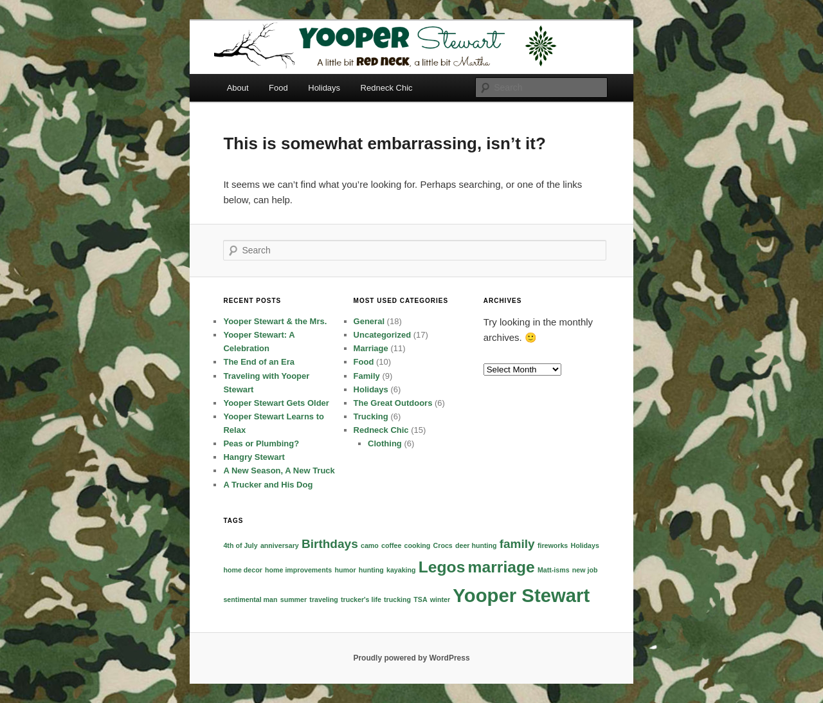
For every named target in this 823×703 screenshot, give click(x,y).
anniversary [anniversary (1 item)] (279, 545)
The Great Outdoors (393, 403)
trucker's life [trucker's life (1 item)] (361, 599)
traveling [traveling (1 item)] (323, 599)
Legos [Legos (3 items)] (442, 567)
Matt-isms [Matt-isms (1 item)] (554, 570)
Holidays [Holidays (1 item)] (584, 545)
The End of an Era (258, 362)
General (369, 321)
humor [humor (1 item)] (345, 570)
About (238, 88)
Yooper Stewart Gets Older (276, 403)
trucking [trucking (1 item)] (397, 599)
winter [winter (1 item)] (440, 599)
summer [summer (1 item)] (293, 599)
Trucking (371, 416)
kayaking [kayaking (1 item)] (401, 570)
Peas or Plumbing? (261, 443)
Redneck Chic (387, 88)
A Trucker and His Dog (267, 484)
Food (278, 88)
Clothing (385, 443)
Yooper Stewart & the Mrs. (275, 321)
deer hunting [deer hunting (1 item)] (476, 545)
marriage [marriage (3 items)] (501, 567)
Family (367, 376)
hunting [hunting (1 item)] (371, 570)
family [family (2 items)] (517, 544)
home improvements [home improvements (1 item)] (298, 570)
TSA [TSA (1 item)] (420, 599)
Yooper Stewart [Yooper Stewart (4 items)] (521, 595)
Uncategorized (383, 335)
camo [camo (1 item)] (370, 545)
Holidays (324, 88)
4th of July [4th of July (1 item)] (240, 545)
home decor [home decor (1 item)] (242, 570)
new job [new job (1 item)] (585, 570)
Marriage (371, 348)
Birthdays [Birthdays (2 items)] (330, 544)
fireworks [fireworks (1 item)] (553, 545)
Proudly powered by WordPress (411, 657)
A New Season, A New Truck (278, 470)
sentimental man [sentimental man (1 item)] (250, 599)
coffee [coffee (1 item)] (391, 545)
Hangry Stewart (253, 457)
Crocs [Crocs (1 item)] (443, 545)
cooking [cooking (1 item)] (417, 545)
